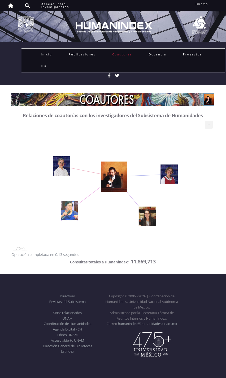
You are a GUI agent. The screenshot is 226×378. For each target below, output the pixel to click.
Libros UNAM (67, 334)
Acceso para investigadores (55, 5)
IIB (43, 66)
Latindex (67, 351)
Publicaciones (82, 54)
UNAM (67, 318)
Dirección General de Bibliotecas (67, 346)
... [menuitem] (208, 123)
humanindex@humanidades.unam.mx (147, 323)
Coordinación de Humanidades (67, 323)
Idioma (208, 4)
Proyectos (192, 54)
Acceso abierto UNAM (67, 340)
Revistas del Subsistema (67, 301)
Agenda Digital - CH (67, 329)
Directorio (67, 296)
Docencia (157, 54)
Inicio (46, 54)
